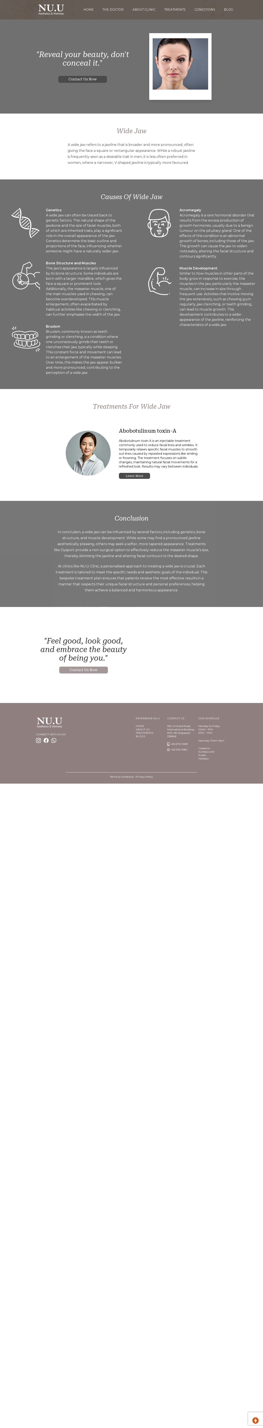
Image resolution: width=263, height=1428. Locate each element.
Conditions (205, 9)
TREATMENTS (144, 732)
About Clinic (144, 9)
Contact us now (83, 79)
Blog (229, 9)
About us (142, 728)
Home (140, 725)
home (88, 9)
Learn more (134, 475)
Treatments (175, 9)
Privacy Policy (144, 776)
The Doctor (113, 9)
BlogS (140, 735)
